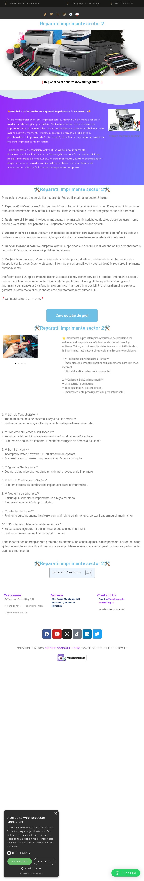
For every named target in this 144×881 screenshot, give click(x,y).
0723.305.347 (118, 607)
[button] (13, 349)
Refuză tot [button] (44, 861)
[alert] (31, 843)
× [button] (55, 813)
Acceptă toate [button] (20, 861)
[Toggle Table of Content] (87, 573)
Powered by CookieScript (31, 873)
